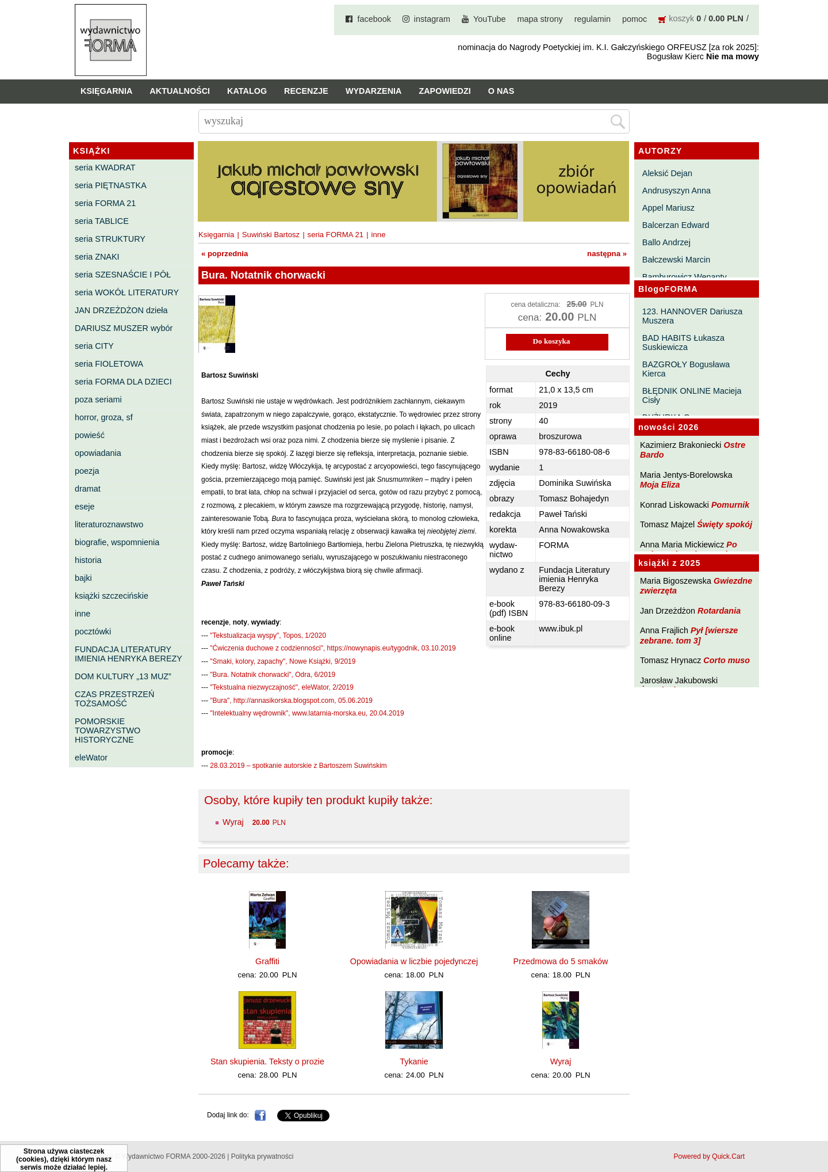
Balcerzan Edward (676, 225)
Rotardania (719, 610)
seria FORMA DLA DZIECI (123, 381)
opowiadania (98, 453)
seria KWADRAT (105, 167)
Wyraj (233, 822)
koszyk (681, 18)
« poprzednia (224, 253)
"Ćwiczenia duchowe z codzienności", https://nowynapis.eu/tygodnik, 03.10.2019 (332, 648)
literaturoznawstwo (109, 524)
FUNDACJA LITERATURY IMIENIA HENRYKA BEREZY (128, 654)
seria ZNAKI (97, 256)
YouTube (489, 19)
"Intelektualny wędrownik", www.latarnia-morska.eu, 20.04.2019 (307, 713)
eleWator (91, 757)
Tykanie (414, 1061)
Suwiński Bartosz (271, 234)
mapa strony (540, 19)
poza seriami (98, 399)
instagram (432, 19)
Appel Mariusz (668, 207)
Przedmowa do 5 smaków (560, 961)
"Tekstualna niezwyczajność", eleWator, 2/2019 (282, 687)
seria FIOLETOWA (109, 363)
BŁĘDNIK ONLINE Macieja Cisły (692, 395)
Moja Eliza (660, 484)
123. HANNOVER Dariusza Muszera (692, 316)
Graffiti (267, 961)
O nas (501, 91)
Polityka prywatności (262, 1156)
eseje (84, 506)
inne (82, 613)
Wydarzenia (374, 91)
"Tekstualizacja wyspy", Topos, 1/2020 (268, 635)
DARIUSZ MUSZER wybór (123, 328)
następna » (607, 253)
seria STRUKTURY (110, 238)
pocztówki (93, 631)
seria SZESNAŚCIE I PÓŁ (123, 274)
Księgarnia (106, 91)
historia (88, 560)
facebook (373, 19)
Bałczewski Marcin (676, 259)
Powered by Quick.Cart (709, 1156)
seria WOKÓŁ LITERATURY (127, 292)
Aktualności (180, 91)
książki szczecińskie (111, 595)
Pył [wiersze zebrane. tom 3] (689, 635)
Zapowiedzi (444, 91)
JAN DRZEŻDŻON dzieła (121, 310)
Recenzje (306, 91)
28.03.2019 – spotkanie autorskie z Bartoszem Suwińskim (298, 766)
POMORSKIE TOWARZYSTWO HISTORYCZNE (107, 730)
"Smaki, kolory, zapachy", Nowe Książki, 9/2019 (282, 661)
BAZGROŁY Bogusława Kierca (686, 369)
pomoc (634, 19)
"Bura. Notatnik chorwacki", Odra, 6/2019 (272, 675)
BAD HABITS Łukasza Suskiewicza (683, 342)
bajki (83, 578)
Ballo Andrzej (666, 242)
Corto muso (726, 660)
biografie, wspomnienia (117, 542)
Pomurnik (730, 504)
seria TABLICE (102, 221)
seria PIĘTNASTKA (111, 185)
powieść (90, 435)
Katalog (247, 91)
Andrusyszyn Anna (676, 190)
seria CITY (94, 346)
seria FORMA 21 (105, 203)
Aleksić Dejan (667, 173)
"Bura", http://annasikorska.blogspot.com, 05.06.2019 (291, 701)
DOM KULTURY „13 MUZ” (123, 676)
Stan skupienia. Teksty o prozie (267, 1061)
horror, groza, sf (104, 417)
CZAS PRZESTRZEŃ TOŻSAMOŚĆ (114, 699)
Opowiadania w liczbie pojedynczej (414, 961)
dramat (88, 488)
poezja (87, 470)
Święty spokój (724, 524)
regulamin (592, 19)
